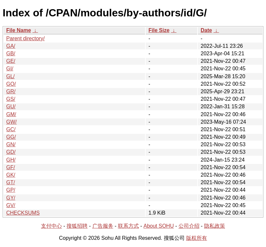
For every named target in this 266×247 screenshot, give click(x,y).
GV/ (10, 205)
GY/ (10, 198)
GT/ (10, 182)
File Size (158, 30)
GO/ (11, 84)
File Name (18, 30)
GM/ (11, 114)
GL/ (10, 76)
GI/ (9, 68)
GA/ (10, 46)
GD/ (10, 152)
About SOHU (158, 226)
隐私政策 (214, 226)
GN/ (10, 144)
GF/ (10, 167)
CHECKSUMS (23, 213)
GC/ (10, 129)
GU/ (10, 106)
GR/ (10, 91)
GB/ (10, 53)
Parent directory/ (25, 38)
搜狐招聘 (76, 226)
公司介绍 (189, 226)
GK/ (10, 175)
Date (206, 30)
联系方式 (128, 226)
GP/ (10, 190)
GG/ (11, 137)
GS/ (10, 99)
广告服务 (102, 226)
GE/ (10, 61)
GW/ (11, 122)
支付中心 (51, 226)
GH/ (10, 160)
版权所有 (196, 238)
